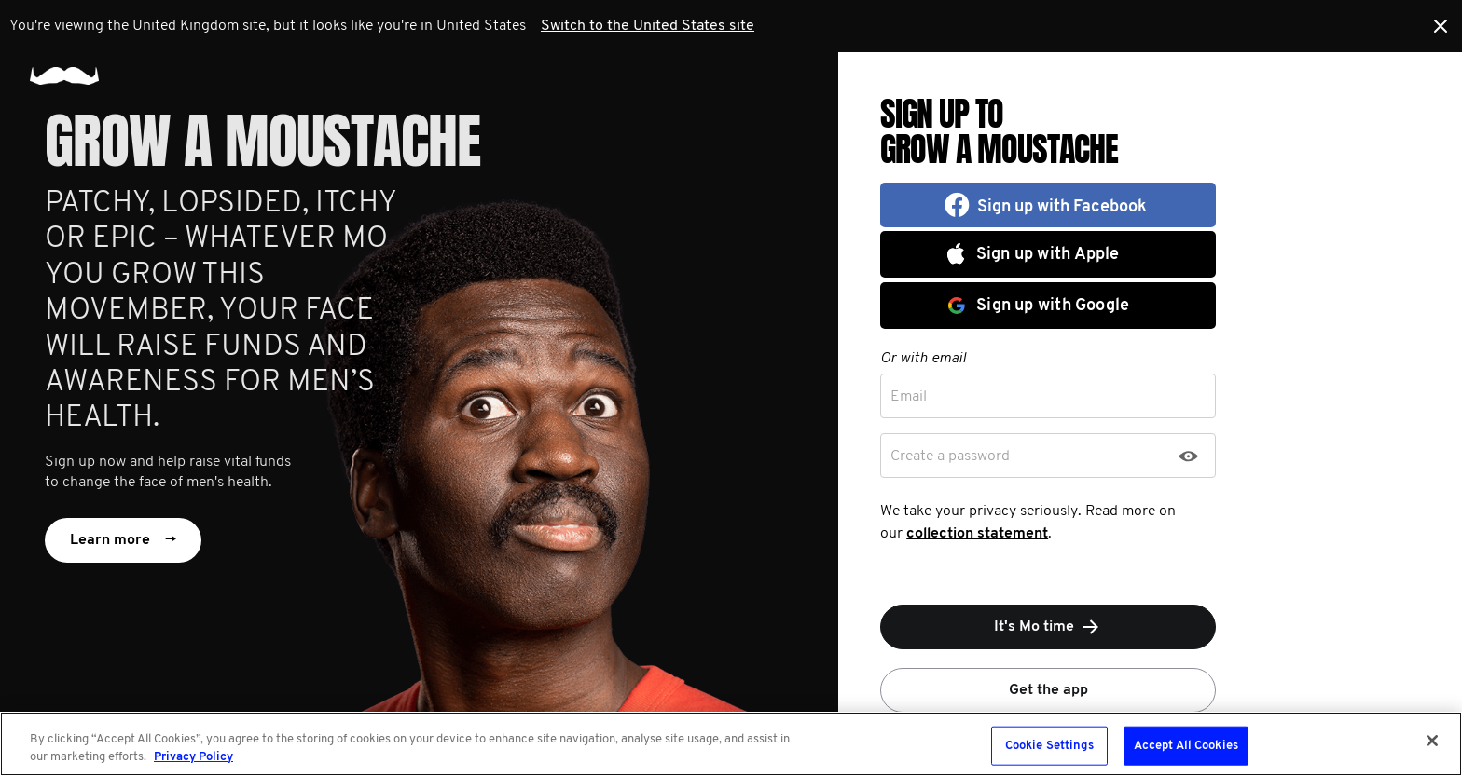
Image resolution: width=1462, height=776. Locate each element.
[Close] (1432, 740)
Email (908, 396)
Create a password (950, 456)
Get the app (1048, 690)
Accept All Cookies (1186, 746)
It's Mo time (1048, 627)
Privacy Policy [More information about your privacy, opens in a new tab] (193, 757)
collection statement (977, 533)
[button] (1048, 205)
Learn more (123, 540)
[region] (731, 744)
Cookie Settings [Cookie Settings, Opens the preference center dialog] (1049, 746)
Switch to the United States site (647, 26)
